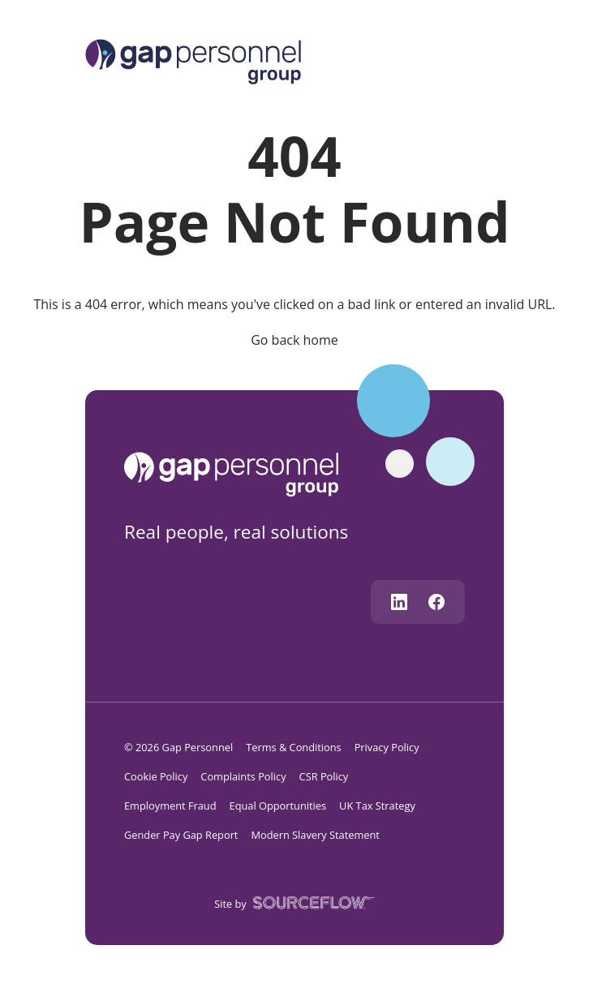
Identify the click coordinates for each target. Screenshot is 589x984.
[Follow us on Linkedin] (399, 602)
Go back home (294, 340)
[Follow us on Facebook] (436, 602)
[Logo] (193, 60)
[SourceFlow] (311, 902)
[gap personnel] (239, 473)
